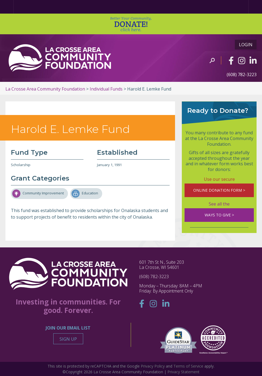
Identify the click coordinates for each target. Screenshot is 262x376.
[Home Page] (7, 7)
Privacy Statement (183, 371)
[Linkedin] (253, 60)
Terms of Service (188, 366)
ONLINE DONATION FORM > (219, 190)
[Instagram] (241, 60)
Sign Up (68, 339)
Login (245, 45)
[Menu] (255, 7)
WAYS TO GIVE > (219, 214)
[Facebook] (231, 60)
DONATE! (131, 24)
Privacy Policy (153, 366)
